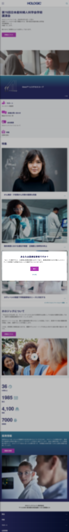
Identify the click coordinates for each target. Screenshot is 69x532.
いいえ (34, 274)
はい (34, 269)
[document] (34, 266)
